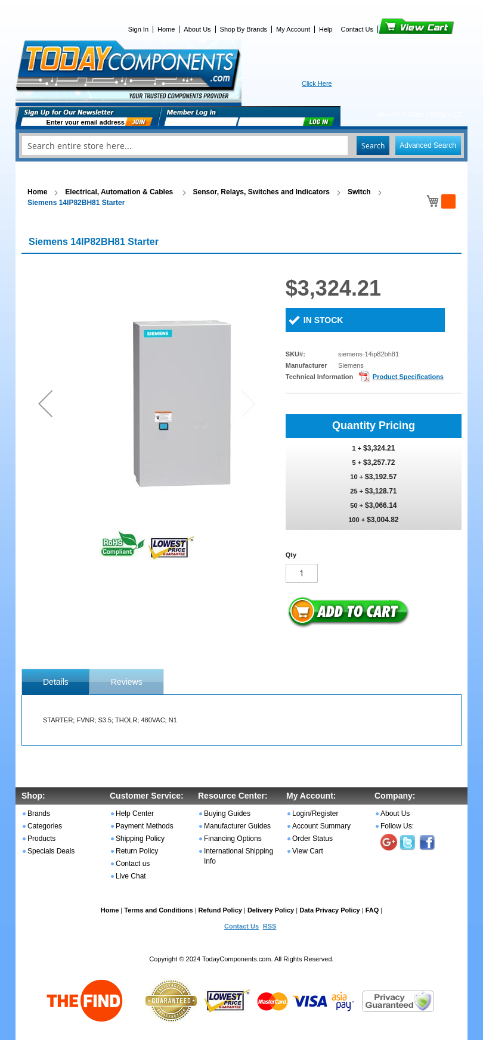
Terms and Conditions (158, 910)
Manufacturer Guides (237, 826)
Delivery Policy (270, 910)
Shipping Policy (140, 838)
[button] (45, 403)
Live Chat (131, 876)
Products (41, 838)
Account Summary (321, 826)
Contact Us (357, 29)
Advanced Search (428, 145)
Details (56, 682)
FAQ (372, 910)
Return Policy (137, 851)
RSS (270, 926)
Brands (38, 813)
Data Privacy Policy (329, 910)
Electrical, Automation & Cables (120, 192)
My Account (293, 29)
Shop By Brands (244, 29)
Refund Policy (220, 910)
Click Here (317, 83)
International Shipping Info (238, 856)
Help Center (135, 813)
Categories (44, 826)
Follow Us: (397, 826)
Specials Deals (51, 851)
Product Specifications (408, 376)
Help (326, 29)
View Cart (396, 29)
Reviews (127, 682)
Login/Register (315, 813)
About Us (197, 29)
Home (166, 29)
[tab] (55, 682)
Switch (359, 192)
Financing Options (233, 838)
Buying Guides (227, 813)
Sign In (138, 29)
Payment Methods (145, 826)
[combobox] (241, 145)
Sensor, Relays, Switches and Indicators (261, 192)
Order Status (312, 838)
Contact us (133, 863)
